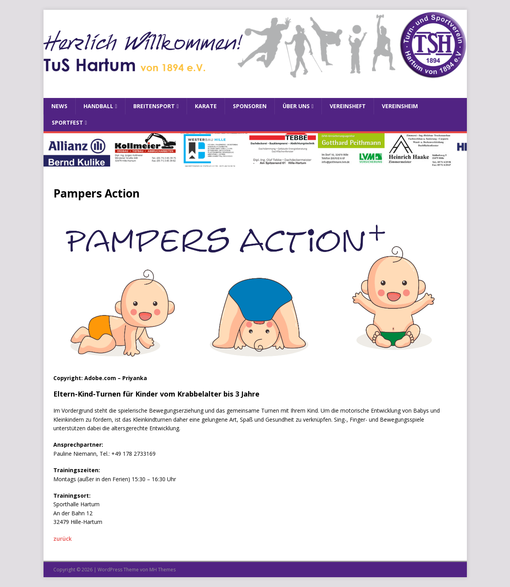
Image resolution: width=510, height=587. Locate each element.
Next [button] (457, 148)
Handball (98, 106)
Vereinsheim (400, 106)
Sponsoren (250, 106)
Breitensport (154, 106)
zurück (62, 538)
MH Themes (162, 569)
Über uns (296, 106)
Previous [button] (53, 148)
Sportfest (67, 122)
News (59, 106)
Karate (206, 106)
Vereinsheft (348, 106)
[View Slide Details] (77, 150)
